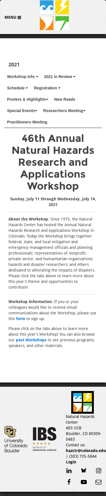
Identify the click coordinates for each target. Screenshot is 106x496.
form (20, 318)
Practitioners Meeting (27, 122)
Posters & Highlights (27, 99)
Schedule (17, 88)
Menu (11, 17)
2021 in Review (60, 76)
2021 (14, 65)
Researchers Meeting (64, 110)
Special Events (22, 110)
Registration (47, 88)
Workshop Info (22, 76)
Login (71, 462)
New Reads (64, 99)
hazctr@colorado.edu (86, 450)
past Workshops (31, 340)
